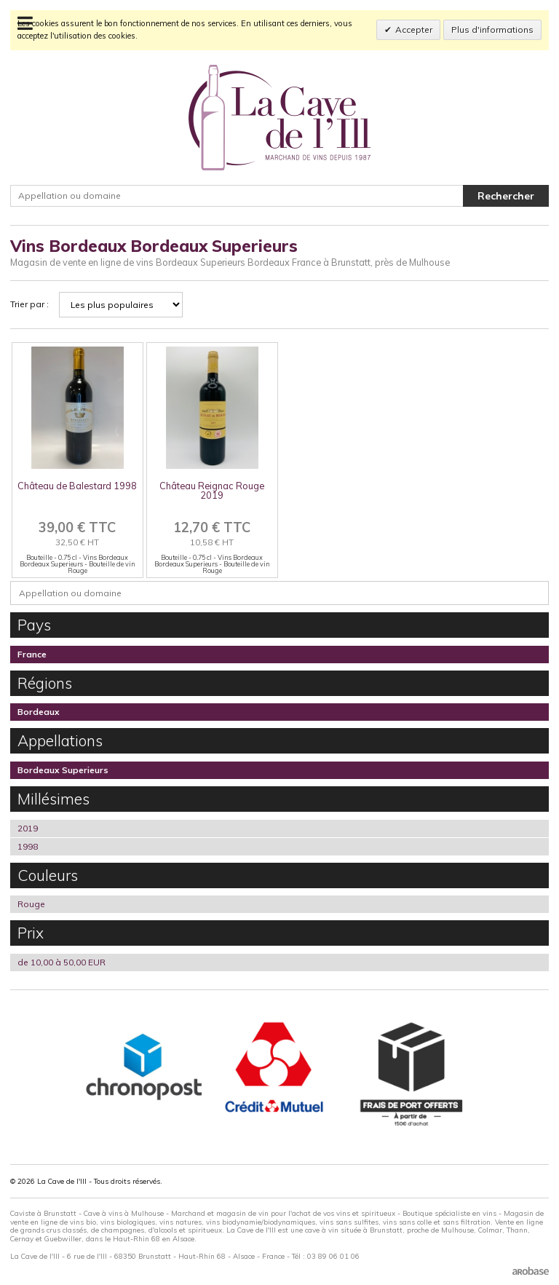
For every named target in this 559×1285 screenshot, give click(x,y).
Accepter (413, 29)
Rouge (31, 903)
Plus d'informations (492, 29)
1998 (27, 846)
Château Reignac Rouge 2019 (211, 490)
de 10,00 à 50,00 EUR (61, 962)
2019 (27, 828)
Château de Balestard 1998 (77, 485)
